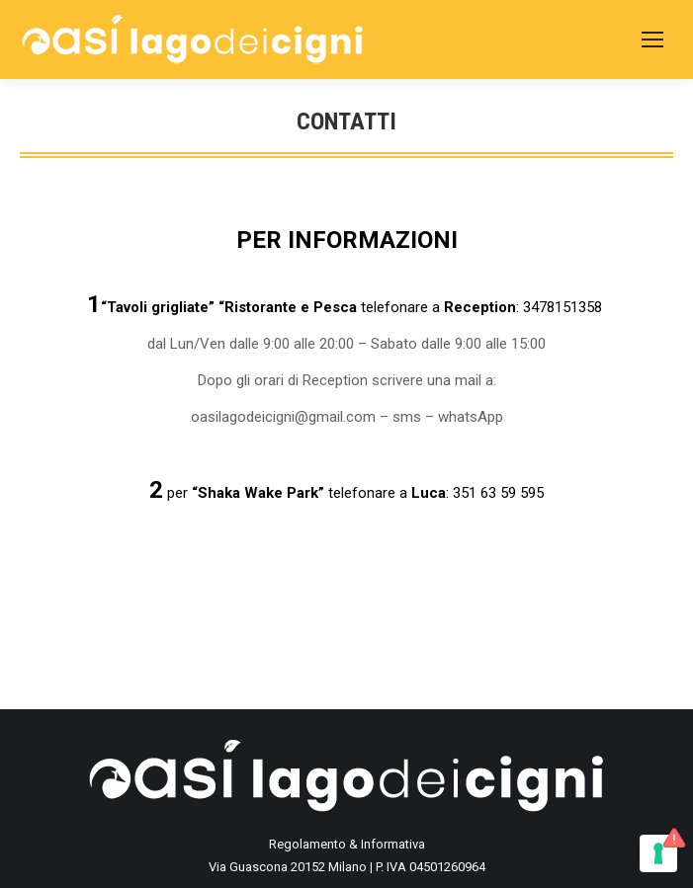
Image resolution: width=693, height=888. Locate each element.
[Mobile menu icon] (652, 39)
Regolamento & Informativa (347, 844)
